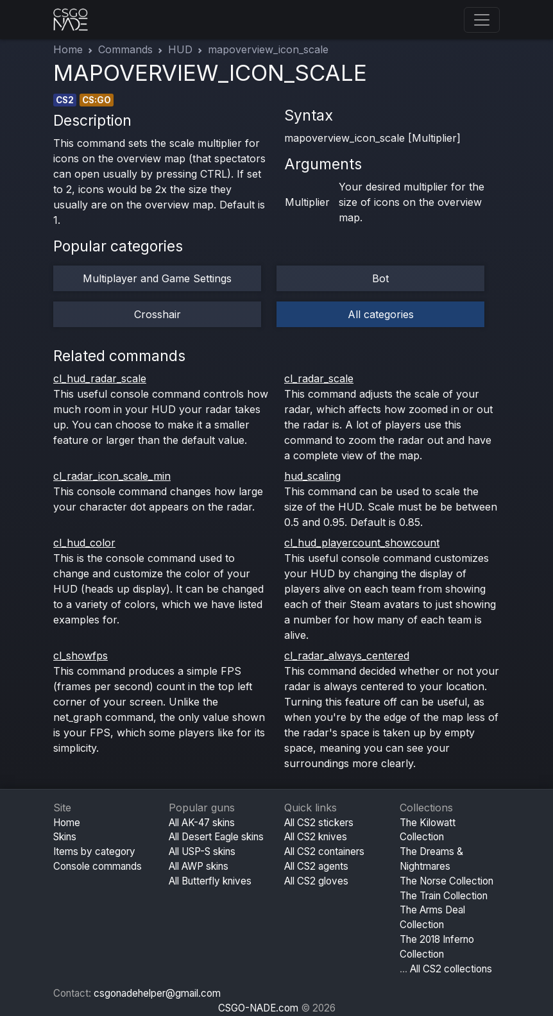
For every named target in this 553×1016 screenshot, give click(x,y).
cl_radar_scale (318, 378)
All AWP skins (198, 866)
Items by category (94, 851)
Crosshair (157, 314)
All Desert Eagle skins (216, 837)
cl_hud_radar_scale (99, 378)
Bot (380, 278)
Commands (125, 49)
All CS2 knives (315, 837)
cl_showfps (80, 655)
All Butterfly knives (210, 881)
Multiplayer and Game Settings (157, 278)
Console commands (97, 866)
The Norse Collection (446, 881)
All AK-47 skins (202, 823)
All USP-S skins (202, 851)
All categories (381, 314)
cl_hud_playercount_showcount (361, 542)
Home (68, 49)
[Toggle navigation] (482, 20)
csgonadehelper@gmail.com (157, 993)
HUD (180, 49)
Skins (64, 837)
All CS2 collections (451, 969)
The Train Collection (444, 896)
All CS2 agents (316, 866)
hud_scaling (312, 476)
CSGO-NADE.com (258, 1008)
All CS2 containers (324, 851)
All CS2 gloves (316, 881)
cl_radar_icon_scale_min (112, 476)
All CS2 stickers (318, 823)
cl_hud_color (84, 542)
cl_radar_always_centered (346, 655)
